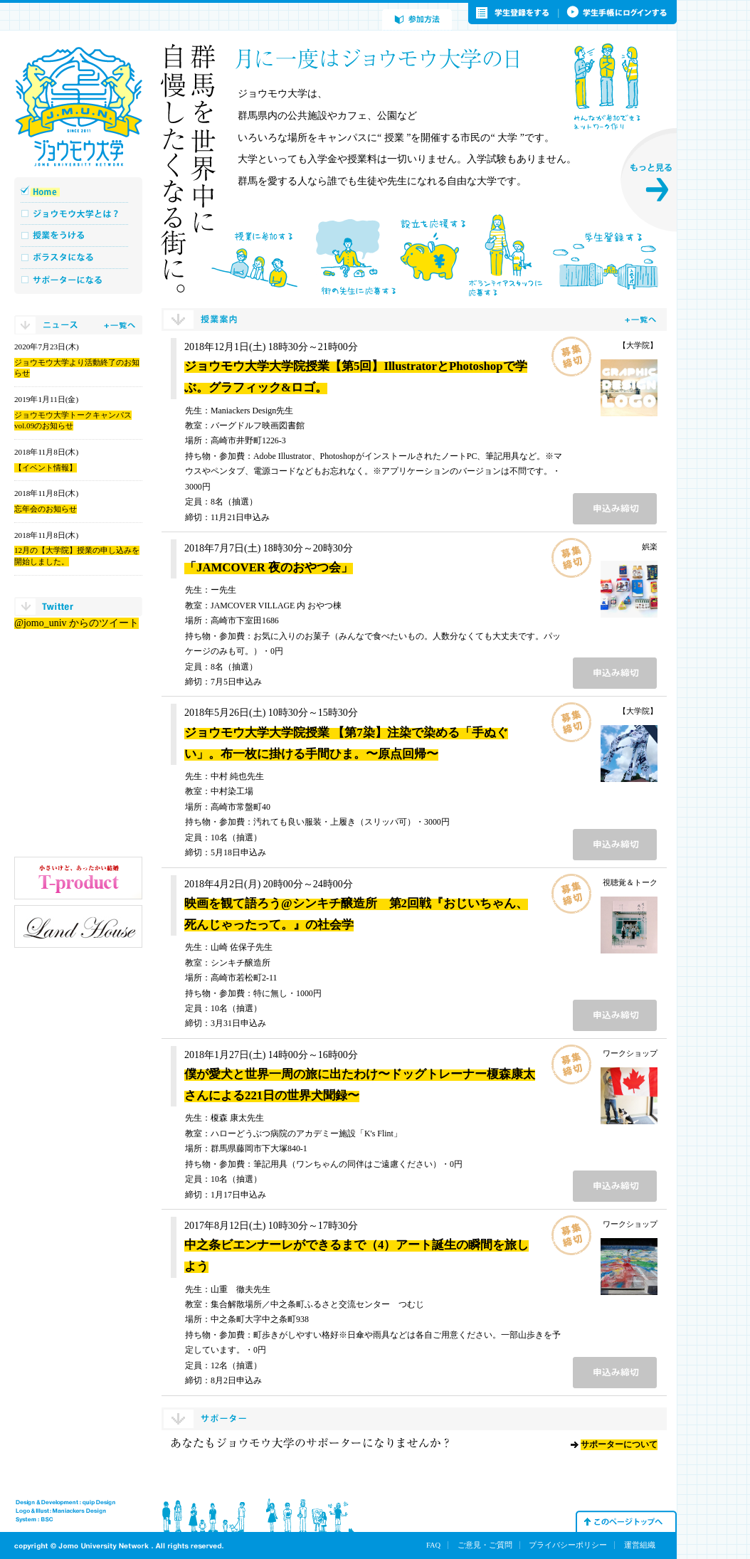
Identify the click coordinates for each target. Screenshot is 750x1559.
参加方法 (417, 20)
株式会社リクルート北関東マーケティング (78, 974)
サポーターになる (78, 279)
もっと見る (648, 180)
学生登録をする (513, 13)
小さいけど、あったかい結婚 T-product (78, 878)
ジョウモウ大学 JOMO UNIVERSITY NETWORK (78, 107)
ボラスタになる (78, 257)
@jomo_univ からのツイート (76, 623)
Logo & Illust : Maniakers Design (61, 1511)
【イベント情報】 (45, 467)
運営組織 (639, 1545)
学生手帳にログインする (618, 13)
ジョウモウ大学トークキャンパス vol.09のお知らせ (73, 420)
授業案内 (414, 319)
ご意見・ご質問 (485, 1545)
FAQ (433, 1545)
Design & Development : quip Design (65, 1503)
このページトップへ (626, 1521)
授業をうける (78, 235)
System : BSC (34, 1520)
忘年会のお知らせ (45, 508)
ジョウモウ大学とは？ (78, 213)
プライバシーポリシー (568, 1545)
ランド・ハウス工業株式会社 (78, 926)
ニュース (78, 324)
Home (78, 191)
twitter (78, 606)
